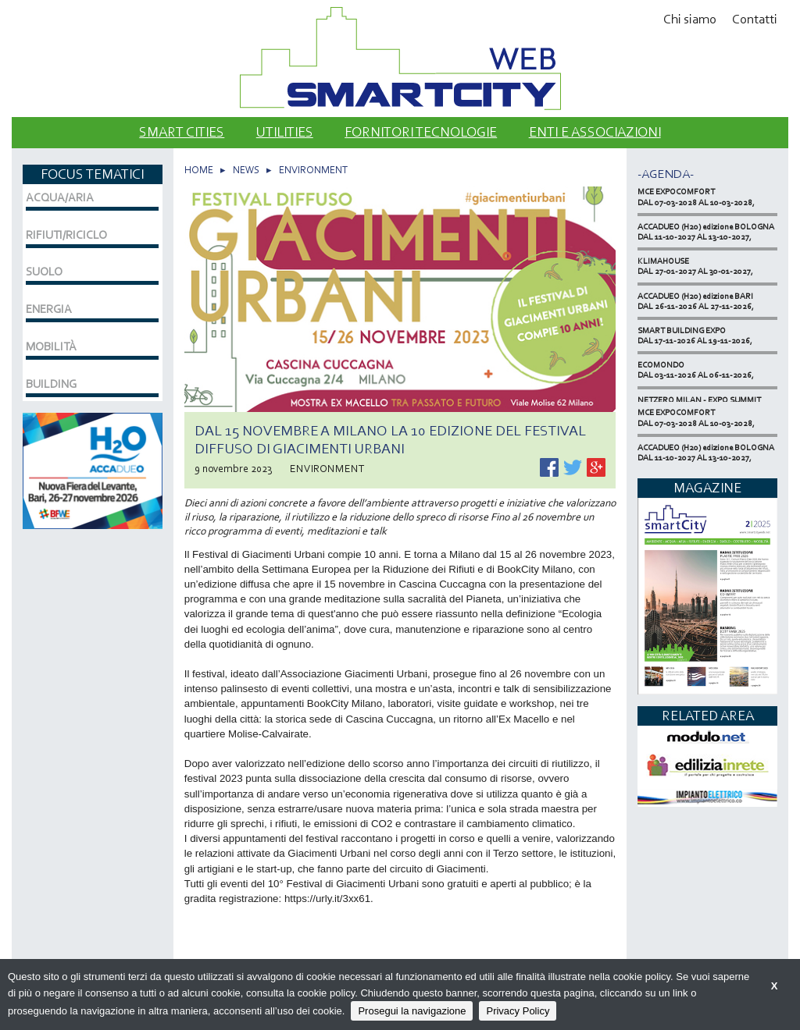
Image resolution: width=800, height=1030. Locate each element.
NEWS (246, 170)
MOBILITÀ (51, 346)
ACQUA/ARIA (60, 197)
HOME (198, 170)
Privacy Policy (517, 1011)
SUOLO (44, 272)
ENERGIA (49, 309)
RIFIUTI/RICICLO (66, 235)
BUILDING (51, 384)
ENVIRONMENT (313, 170)
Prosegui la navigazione (412, 1011)
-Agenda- (666, 173)
